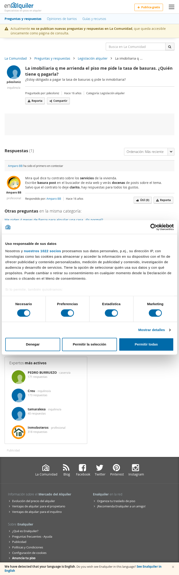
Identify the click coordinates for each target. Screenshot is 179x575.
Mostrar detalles (151, 330)
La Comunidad (16, 58)
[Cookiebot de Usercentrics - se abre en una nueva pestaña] (154, 227)
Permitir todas (146, 344)
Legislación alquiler (93, 58)
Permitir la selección (89, 344)
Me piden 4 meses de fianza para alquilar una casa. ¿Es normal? (54, 220)
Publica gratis (148, 7)
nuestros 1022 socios (42, 251)
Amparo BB (15, 166)
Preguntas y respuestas (52, 58)
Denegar (33, 344)
